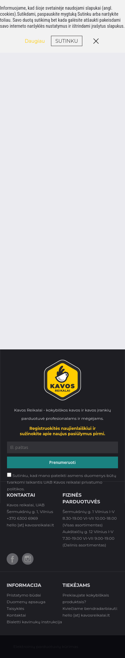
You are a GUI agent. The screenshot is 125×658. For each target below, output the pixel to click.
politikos (15, 488)
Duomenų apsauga (26, 601)
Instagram (28, 559)
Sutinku (66, 41)
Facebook (12, 559)
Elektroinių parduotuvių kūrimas (45, 646)
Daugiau (35, 41)
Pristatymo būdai (24, 595)
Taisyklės (15, 608)
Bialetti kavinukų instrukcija (34, 621)
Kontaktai (16, 615)
